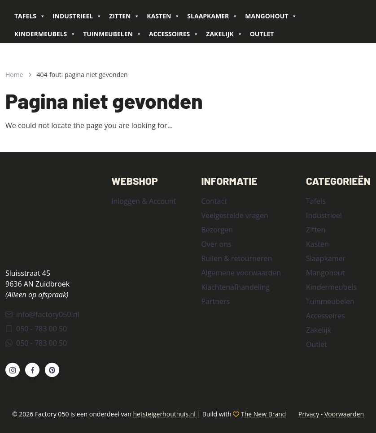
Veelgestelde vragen (234, 215)
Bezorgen (216, 230)
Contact (214, 201)
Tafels (29, 16)
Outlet (262, 34)
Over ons (216, 244)
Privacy (308, 414)
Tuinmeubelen (112, 34)
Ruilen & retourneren (236, 258)
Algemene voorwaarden (241, 273)
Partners (215, 301)
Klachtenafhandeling (235, 287)
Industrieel (77, 16)
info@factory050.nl (42, 314)
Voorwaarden (344, 414)
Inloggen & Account (143, 201)
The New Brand (263, 414)
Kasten (163, 16)
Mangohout (271, 16)
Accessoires (174, 34)
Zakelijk (224, 34)
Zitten (124, 16)
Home (14, 74)
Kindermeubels (45, 34)
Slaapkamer (212, 16)
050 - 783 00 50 (36, 329)
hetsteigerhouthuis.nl (164, 414)
